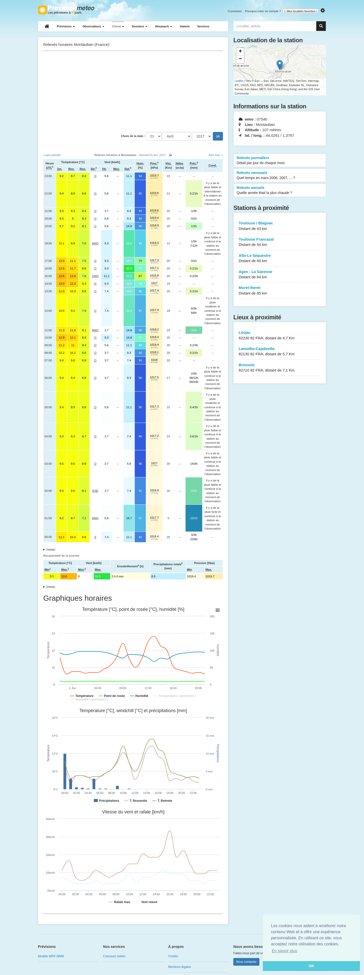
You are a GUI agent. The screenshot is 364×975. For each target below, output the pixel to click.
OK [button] (311, 966)
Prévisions (66, 26)
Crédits (173, 956)
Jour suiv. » (215, 155)
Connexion (235, 11)
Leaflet (239, 80)
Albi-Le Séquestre (280, 258)
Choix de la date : (133, 136)
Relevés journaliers (280, 160)
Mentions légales (179, 967)
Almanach (163, 26)
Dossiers (139, 26)
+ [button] (240, 51)
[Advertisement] (133, 91)
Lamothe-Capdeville (280, 351)
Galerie (185, 26)
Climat (118, 26)
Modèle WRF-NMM (51, 956)
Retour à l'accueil (67, 10)
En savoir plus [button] (284, 951)
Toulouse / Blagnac (280, 226)
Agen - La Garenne (280, 274)
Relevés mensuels (280, 175)
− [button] (240, 59)
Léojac (280, 335)
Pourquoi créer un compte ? (263, 11)
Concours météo (114, 956)
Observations (93, 26)
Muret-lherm (280, 290)
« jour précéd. (52, 155)
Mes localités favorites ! (300, 11)
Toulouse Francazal (280, 242)
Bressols (280, 368)
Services (203, 26)
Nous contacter (246, 962)
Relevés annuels (280, 190)
